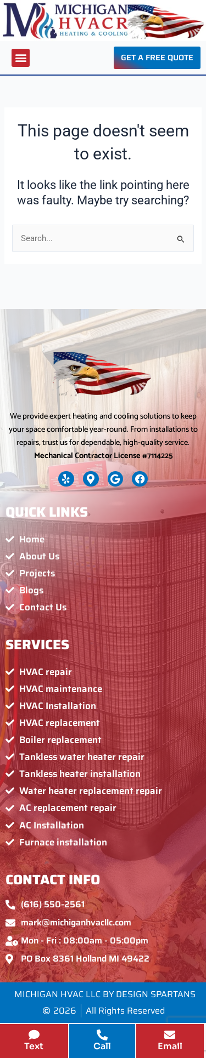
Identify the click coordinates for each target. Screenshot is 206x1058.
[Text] (34, 1035)
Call (102, 1046)
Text (33, 1046)
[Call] (102, 1035)
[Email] (169, 1035)
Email (170, 1046)
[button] (21, 58)
